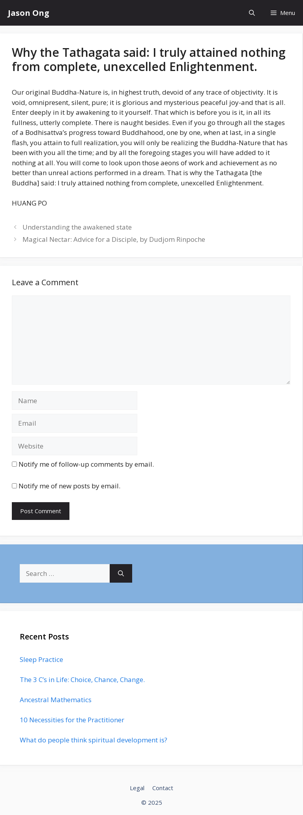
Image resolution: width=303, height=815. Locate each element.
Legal (137, 788)
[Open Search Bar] (252, 13)
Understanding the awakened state (77, 227)
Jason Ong (28, 12)
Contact (162, 788)
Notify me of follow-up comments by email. (86, 464)
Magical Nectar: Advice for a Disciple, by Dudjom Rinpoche (113, 239)
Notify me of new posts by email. (69, 485)
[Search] (121, 573)
